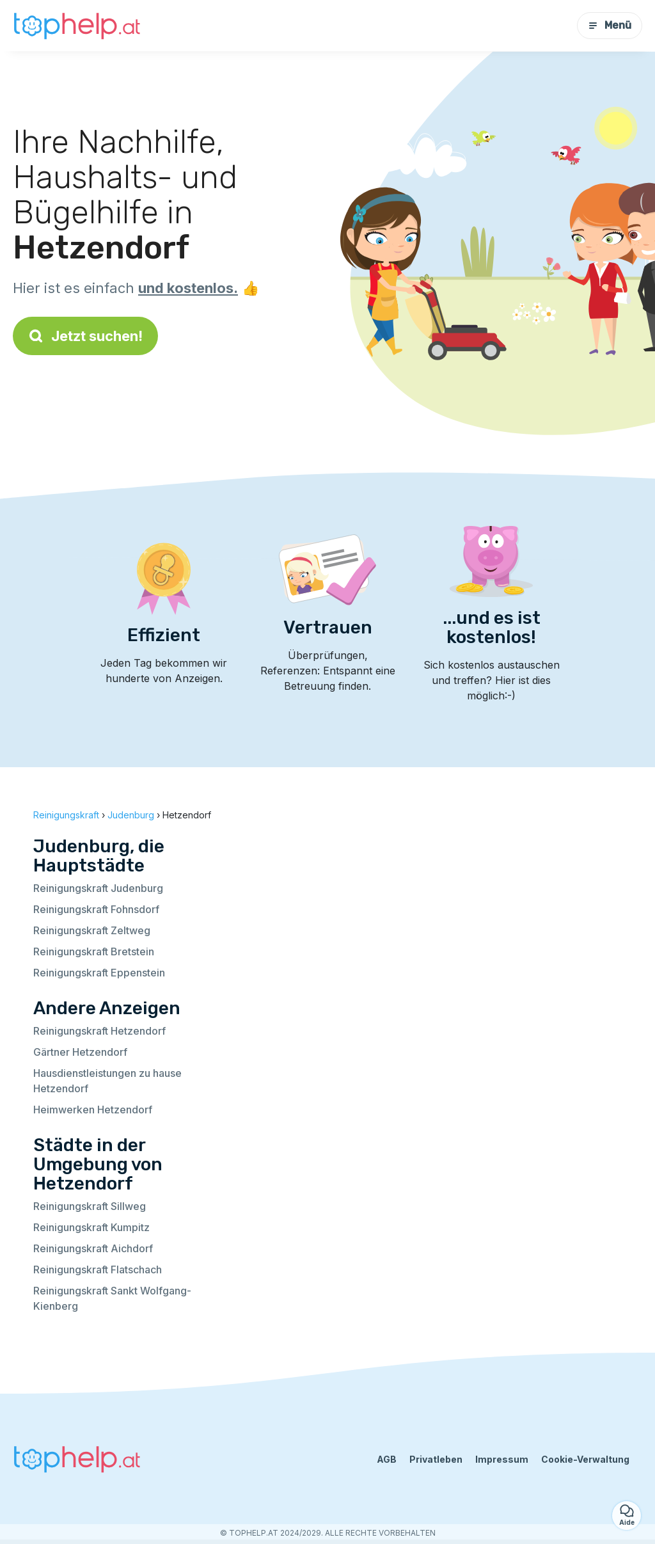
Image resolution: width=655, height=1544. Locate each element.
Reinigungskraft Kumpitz (91, 1227)
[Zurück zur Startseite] (77, 26)
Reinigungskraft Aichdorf (93, 1248)
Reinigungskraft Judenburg (98, 888)
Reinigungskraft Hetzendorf (99, 1030)
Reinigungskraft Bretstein (93, 951)
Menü (609, 25)
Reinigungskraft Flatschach (97, 1269)
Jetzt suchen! (85, 336)
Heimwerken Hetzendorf (92, 1109)
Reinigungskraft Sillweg (89, 1206)
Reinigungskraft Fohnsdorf (96, 909)
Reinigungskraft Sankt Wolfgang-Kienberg (112, 1298)
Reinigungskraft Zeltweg (91, 930)
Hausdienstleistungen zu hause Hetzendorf (107, 1081)
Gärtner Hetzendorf (80, 1052)
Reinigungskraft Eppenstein (99, 972)
